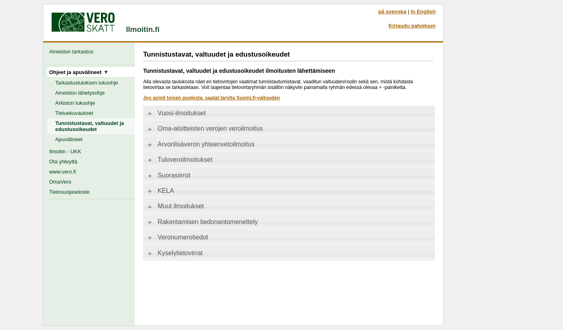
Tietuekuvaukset (74, 113)
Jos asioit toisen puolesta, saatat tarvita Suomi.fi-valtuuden (211, 98)
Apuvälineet (69, 139)
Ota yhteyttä (63, 162)
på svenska (392, 11)
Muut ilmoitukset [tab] (175, 206)
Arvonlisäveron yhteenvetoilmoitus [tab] (200, 144)
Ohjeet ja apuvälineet (78, 72)
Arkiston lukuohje (75, 103)
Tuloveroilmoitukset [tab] (179, 159)
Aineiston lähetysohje (80, 93)
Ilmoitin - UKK (65, 151)
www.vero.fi (62, 172)
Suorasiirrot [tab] (168, 175)
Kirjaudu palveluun (412, 26)
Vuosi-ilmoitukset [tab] (176, 113)
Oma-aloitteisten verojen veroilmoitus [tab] (205, 128)
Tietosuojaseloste (69, 192)
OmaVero (60, 182)
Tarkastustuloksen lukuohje (86, 83)
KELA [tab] (160, 190)
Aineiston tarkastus (73, 52)
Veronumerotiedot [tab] (177, 237)
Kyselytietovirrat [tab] (175, 253)
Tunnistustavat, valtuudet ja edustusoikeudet (89, 126)
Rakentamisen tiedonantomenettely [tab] (202, 221)
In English (423, 11)
